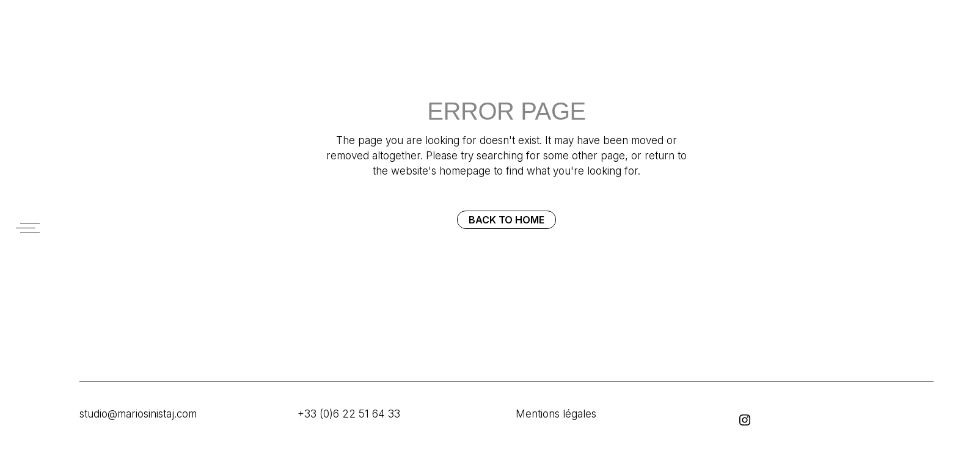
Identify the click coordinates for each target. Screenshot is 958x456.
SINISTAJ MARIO (31, 47)
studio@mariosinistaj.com (138, 414)
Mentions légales (556, 414)
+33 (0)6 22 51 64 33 (349, 414)
